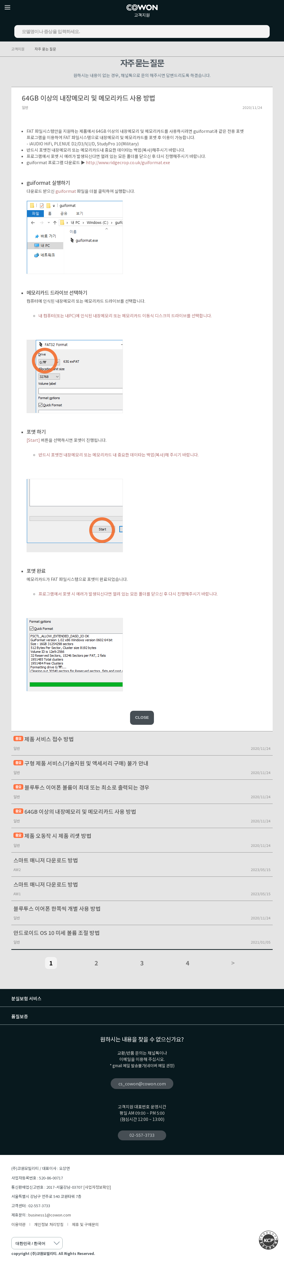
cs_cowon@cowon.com (142, 1084)
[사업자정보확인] (97, 1187)
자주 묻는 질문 (45, 48)
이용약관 (18, 1224)
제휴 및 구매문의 (85, 1224)
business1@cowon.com (49, 1215)
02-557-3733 (142, 1135)
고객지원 (142, 15)
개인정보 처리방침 (49, 1224)
